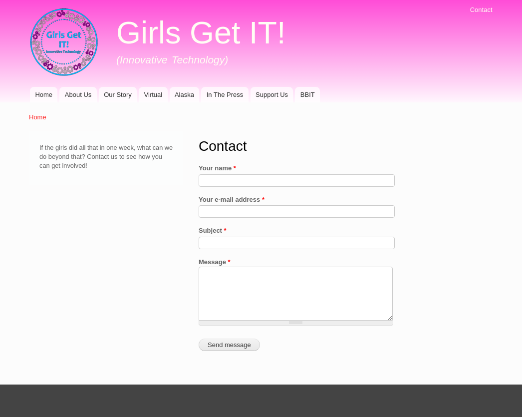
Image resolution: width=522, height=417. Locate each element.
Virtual (153, 94)
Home (43, 94)
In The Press (225, 94)
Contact (481, 9)
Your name (217, 168)
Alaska (184, 94)
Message (215, 262)
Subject (213, 230)
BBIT (307, 94)
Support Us (272, 94)
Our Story (118, 94)
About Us (78, 94)
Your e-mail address (231, 199)
